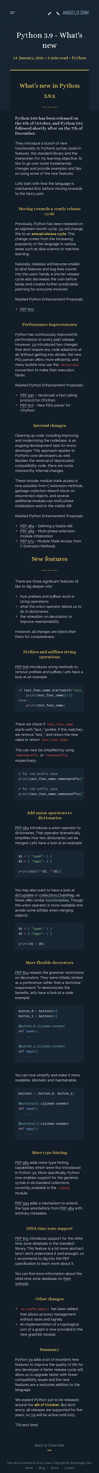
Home (29, 1468)
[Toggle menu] (12, 12)
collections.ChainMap (56, 895)
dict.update (24, 895)
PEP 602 (27, 309)
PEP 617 (26, 405)
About (54, 1468)
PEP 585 (22, 1163)
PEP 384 (27, 526)
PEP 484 (67, 1208)
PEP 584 (22, 828)
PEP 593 (22, 1203)
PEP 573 (27, 541)
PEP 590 (27, 395)
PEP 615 (21, 1238)
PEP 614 (22, 973)
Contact (69, 1468)
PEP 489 (27, 531)
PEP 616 (22, 667)
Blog (42, 1468)
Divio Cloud (44, 1462)
